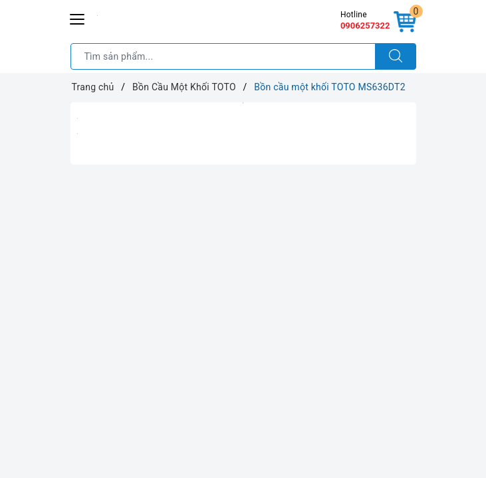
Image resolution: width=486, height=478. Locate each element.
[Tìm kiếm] (395, 56)
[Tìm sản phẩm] (223, 56)
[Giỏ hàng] (405, 22)
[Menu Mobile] (77, 17)
